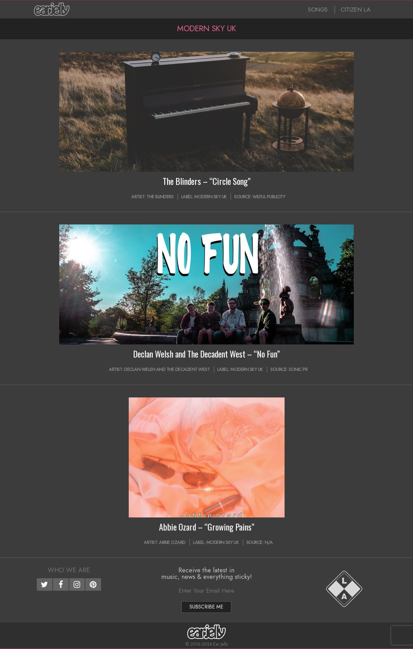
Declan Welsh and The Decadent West (166, 369)
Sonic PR (298, 369)
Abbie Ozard (172, 542)
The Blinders (159, 197)
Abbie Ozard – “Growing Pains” (206, 527)
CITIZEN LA (356, 9)
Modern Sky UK (210, 197)
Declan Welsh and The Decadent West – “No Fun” (206, 354)
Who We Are (69, 570)
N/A (269, 542)
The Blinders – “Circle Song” (207, 181)
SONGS (318, 9)
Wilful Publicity (268, 197)
